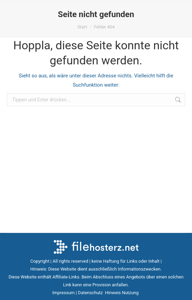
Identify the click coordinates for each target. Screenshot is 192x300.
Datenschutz (91, 292)
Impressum (63, 292)
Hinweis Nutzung (122, 292)
